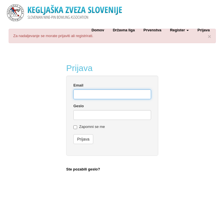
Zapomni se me (89, 126)
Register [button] (179, 30)
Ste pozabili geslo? (83, 169)
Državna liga (124, 30)
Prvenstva (152, 30)
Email (78, 85)
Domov (98, 30)
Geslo (78, 106)
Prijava (203, 30)
